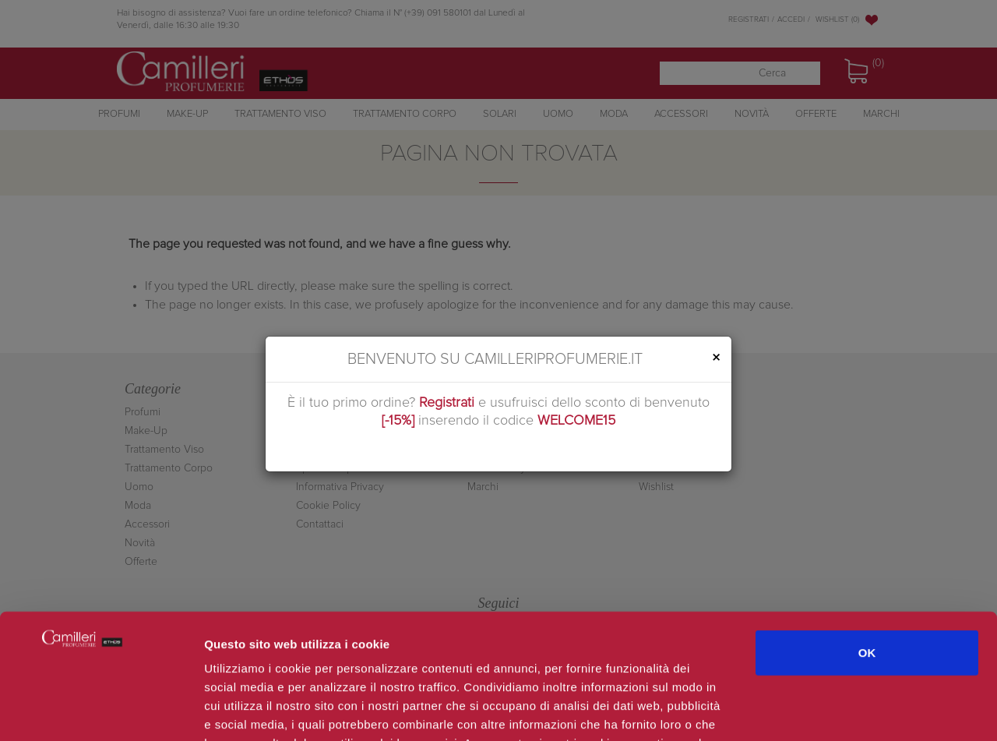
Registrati (446, 403)
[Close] (716, 358)
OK (867, 538)
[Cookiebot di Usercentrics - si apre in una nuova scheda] (101, 710)
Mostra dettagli (827, 710)
